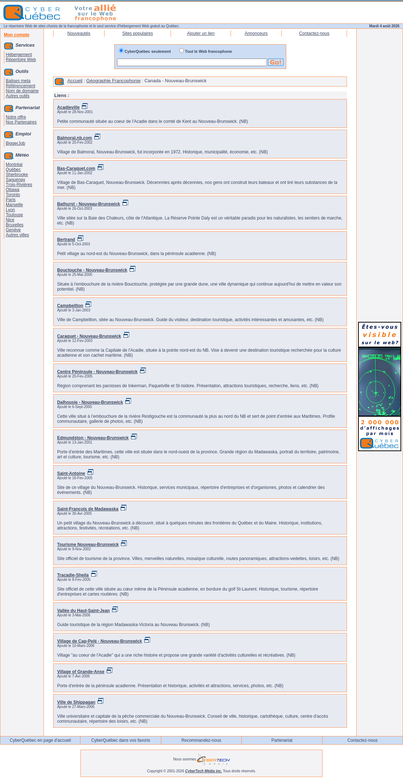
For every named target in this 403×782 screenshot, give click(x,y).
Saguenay (15, 179)
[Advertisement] (379, 209)
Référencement (20, 85)
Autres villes (17, 234)
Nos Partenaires (21, 122)
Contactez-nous (314, 33)
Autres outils (17, 95)
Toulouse (14, 214)
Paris (10, 199)
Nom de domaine (22, 90)
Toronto (13, 194)
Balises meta (18, 80)
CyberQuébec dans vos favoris (120, 740)
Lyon (10, 209)
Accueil (75, 80)
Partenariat (282, 740)
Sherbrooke (17, 174)
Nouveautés (79, 33)
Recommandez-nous (201, 740)
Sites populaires (137, 33)
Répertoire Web (21, 59)
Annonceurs (256, 33)
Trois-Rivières (19, 184)
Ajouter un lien (201, 33)
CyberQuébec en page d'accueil (40, 740)
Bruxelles (14, 224)
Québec (13, 169)
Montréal (14, 164)
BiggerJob (15, 143)
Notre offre (16, 117)
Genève (13, 229)
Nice (10, 219)
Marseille (14, 204)
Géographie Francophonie (113, 80)
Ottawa (12, 189)
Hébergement (19, 54)
